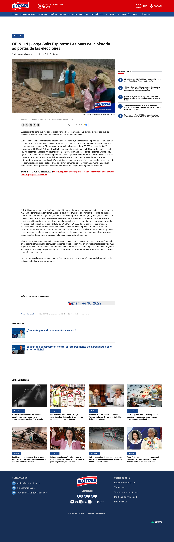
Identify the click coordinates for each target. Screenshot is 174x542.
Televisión (125, 14)
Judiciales (83, 14)
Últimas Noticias (27, 14)
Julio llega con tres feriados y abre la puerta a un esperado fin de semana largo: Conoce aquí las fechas (142, 417)
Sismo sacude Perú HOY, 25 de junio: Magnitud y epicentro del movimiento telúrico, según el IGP (141, 116)
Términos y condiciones (125, 492)
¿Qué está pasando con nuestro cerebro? (51, 330)
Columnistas (18, 36)
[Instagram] (88, 496)
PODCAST (157, 6)
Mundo (63, 14)
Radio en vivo (120, 501)
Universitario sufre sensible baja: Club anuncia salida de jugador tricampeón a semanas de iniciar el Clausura (66, 417)
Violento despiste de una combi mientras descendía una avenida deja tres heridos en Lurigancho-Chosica (106, 459)
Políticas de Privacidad (125, 497)
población (76, 314)
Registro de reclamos (124, 482)
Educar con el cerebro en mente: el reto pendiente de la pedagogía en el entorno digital (69, 348)
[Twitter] (81, 496)
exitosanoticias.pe (26, 488)
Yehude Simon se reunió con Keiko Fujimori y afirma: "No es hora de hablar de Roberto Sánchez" (105, 417)
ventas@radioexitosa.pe (28, 483)
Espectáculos (97, 14)
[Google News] (92, 496)
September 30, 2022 (85, 303)
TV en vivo (119, 487)
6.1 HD (144, 6)
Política (53, 14)
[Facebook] (78, 496)
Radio (135, 14)
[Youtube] (85, 496)
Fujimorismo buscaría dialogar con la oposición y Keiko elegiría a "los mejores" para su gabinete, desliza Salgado (67, 459)
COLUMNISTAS (43, 314)
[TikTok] (95, 496)
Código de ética (122, 478)
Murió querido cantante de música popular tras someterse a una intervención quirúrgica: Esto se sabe (27, 417)
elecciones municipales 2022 (60, 314)
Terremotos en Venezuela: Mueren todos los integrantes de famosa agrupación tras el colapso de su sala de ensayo (142, 107)
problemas (85, 314)
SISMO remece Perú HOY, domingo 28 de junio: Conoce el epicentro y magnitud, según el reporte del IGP (142, 98)
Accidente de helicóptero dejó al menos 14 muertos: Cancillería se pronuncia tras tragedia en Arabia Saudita (29, 459)
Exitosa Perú (113, 14)
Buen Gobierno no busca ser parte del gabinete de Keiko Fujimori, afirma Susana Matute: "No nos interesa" (143, 459)
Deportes (72, 14)
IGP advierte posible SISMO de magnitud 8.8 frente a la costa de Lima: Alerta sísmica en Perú (142, 80)
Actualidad (42, 14)
